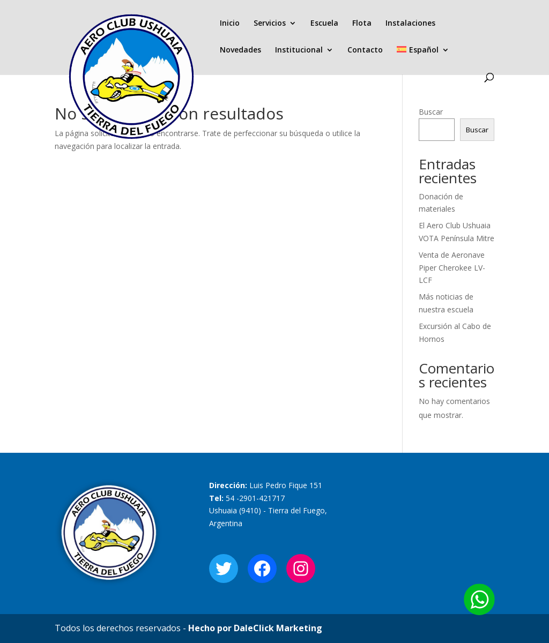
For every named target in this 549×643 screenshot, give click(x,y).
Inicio (230, 23)
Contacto (365, 50)
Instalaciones (410, 23)
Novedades (240, 50)
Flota (362, 23)
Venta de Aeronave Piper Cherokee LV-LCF (452, 268)
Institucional (299, 50)
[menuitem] (423, 59)
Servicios (270, 23)
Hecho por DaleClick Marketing (255, 628)
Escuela (324, 23)
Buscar (431, 112)
